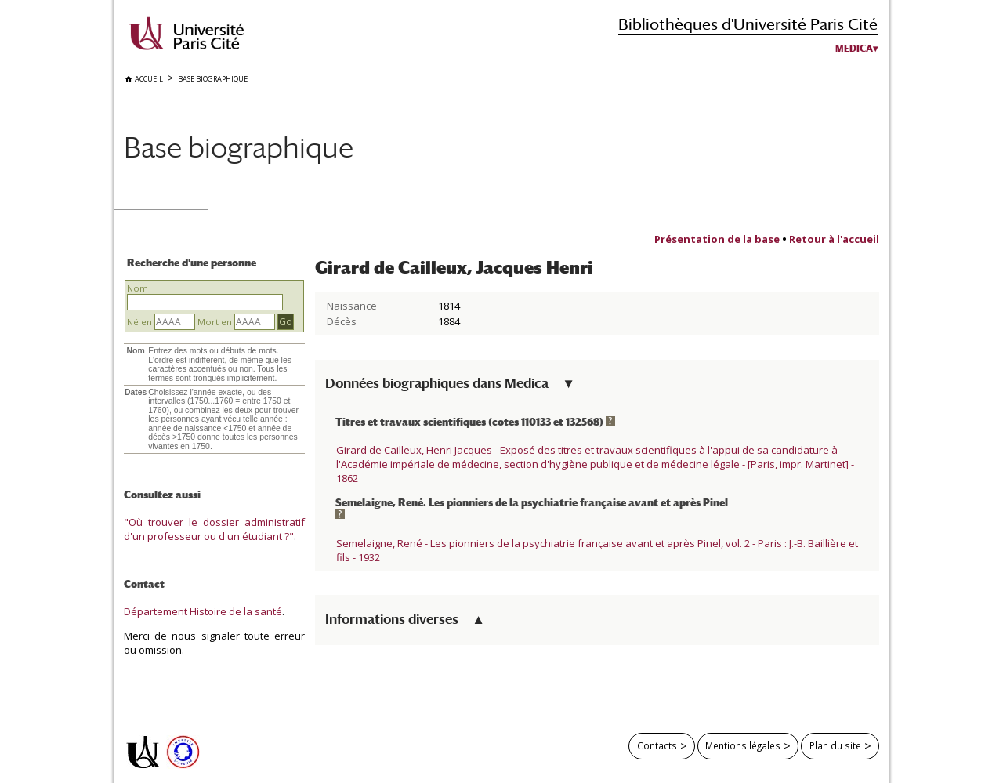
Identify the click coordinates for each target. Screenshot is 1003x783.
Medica (854, 48)
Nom (137, 288)
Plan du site (835, 745)
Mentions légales (742, 745)
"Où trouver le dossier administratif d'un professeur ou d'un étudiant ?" (214, 529)
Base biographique (238, 147)
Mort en (214, 322)
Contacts (657, 745)
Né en (139, 322)
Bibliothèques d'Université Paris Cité (748, 24)
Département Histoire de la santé (203, 611)
